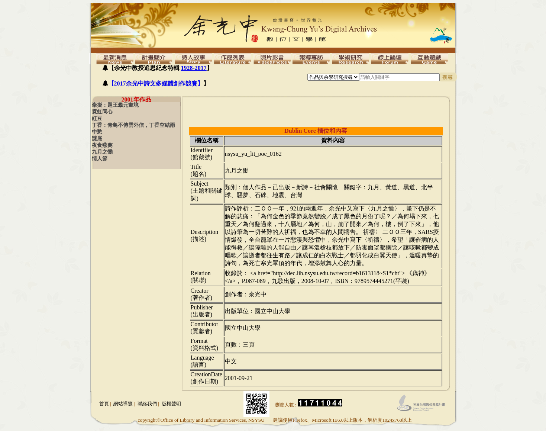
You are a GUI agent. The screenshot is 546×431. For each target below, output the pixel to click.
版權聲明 (171, 403)
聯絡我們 (147, 403)
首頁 (104, 403)
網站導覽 (123, 403)
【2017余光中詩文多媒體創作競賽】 (155, 83)
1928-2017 (194, 68)
